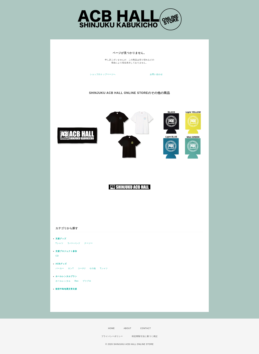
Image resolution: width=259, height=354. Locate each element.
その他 (92, 268)
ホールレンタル (63, 281)
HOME (111, 328)
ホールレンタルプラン (66, 276)
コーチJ (81, 268)
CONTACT (145, 328)
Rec (76, 281)
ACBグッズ (61, 264)
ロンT (71, 268)
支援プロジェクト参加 (66, 251)
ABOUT (127, 328)
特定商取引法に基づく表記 (145, 336)
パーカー (60, 268)
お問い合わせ (156, 74)
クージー (88, 243)
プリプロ (87, 281)
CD (57, 256)
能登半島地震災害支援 (66, 289)
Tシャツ (59, 243)
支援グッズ (61, 238)
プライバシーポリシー (112, 336)
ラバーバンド (73, 243)
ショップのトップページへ (103, 74)
